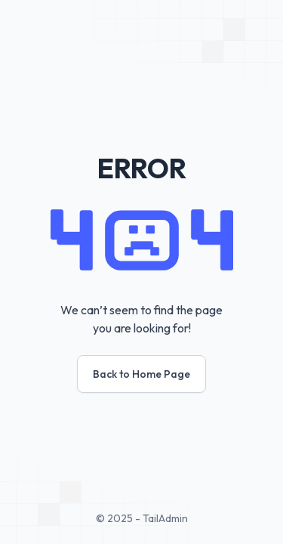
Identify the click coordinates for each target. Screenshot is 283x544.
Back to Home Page (141, 374)
